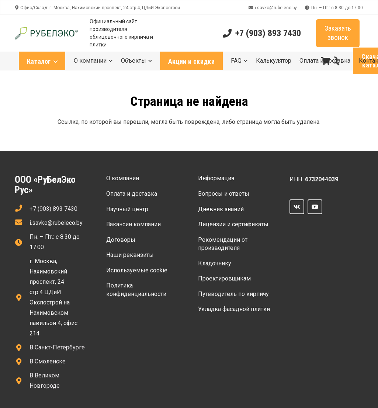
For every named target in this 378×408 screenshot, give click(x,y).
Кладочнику (214, 263)
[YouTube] (315, 206)
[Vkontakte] (296, 206)
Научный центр (127, 209)
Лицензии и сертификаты (233, 224)
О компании (122, 178)
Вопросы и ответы (223, 193)
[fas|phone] (22, 209)
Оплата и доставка (131, 193)
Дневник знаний (221, 209)
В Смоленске (48, 361)
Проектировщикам (224, 278)
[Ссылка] (46, 33)
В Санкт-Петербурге (57, 347)
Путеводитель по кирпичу (233, 293)
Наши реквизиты (130, 254)
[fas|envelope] (22, 223)
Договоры (120, 239)
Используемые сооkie (136, 270)
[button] (335, 61)
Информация (216, 178)
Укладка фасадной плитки (234, 309)
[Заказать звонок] (338, 33)
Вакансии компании (133, 224)
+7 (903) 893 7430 (53, 208)
